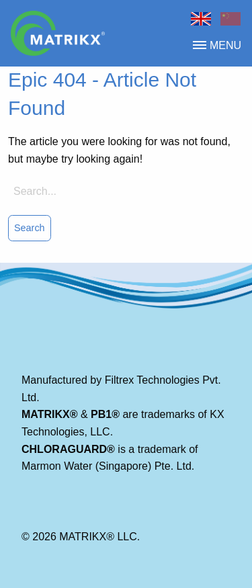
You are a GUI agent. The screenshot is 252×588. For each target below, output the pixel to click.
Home (201, 19)
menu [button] (217, 45)
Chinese (230, 19)
